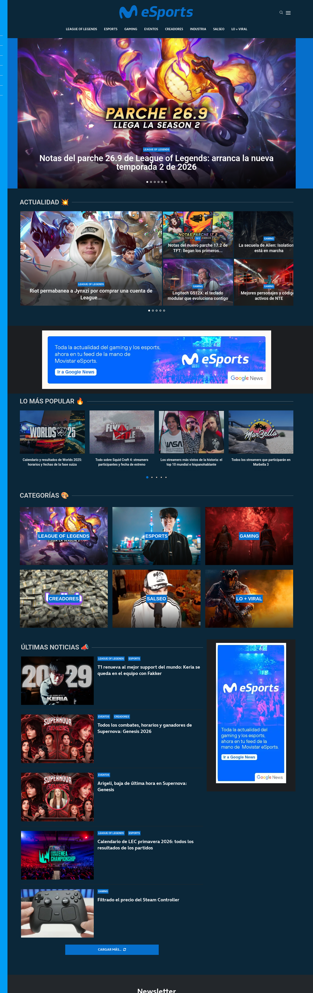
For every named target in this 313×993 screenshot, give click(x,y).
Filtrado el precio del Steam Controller (138, 904)
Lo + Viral (239, 29)
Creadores (174, 29)
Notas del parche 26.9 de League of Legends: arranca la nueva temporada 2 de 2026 (156, 162)
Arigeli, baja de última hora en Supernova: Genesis (142, 786)
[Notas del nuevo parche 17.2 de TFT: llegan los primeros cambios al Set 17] (198, 234)
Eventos (151, 29)
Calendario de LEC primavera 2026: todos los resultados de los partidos (145, 845)
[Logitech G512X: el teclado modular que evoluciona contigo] (198, 282)
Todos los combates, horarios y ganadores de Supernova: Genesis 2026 (144, 728)
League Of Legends (81, 29)
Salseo (218, 29)
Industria (198, 29)
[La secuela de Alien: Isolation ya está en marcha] (269, 234)
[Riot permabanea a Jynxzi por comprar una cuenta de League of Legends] (91, 258)
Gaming (130, 29)
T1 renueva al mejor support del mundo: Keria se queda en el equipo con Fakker (148, 670)
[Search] (281, 13)
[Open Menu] (288, 13)
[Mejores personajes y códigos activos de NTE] (269, 282)
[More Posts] (112, 950)
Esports (110, 29)
